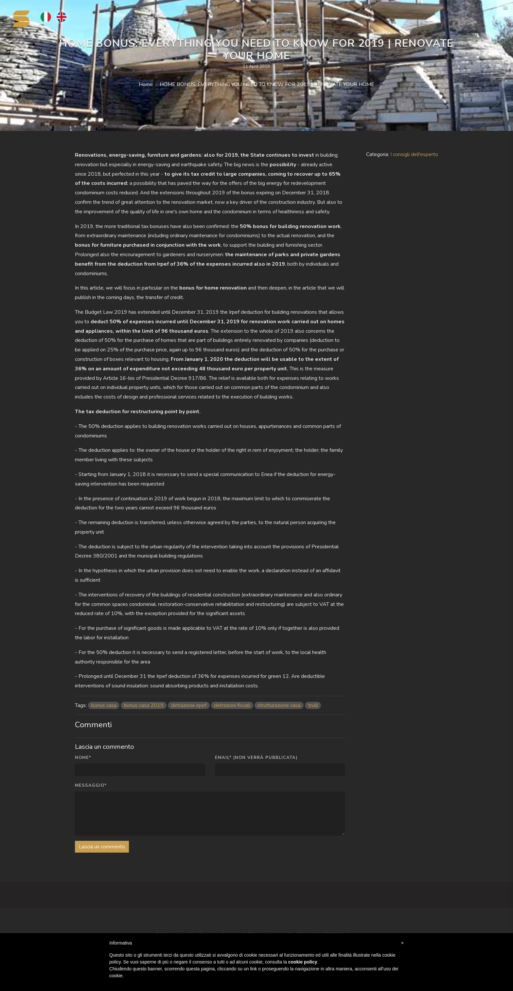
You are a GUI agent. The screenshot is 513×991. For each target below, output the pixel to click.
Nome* (83, 758)
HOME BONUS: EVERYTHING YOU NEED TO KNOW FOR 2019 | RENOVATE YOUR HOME (267, 84)
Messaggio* (91, 785)
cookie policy (302, 961)
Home (146, 84)
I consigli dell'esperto (414, 154)
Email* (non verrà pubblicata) (256, 758)
